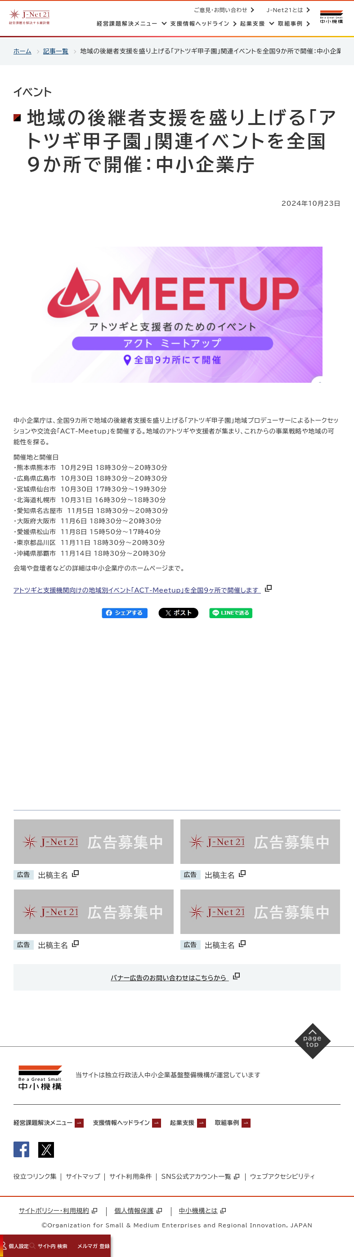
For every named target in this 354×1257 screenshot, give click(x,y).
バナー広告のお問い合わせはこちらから (176, 976)
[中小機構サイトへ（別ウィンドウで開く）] (330, 17)
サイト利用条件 (130, 1179)
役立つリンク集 (35, 1179)
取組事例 (267, 1122)
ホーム (22, 51)
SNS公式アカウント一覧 (200, 1179)
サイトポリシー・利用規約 (58, 1213)
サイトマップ (83, 1179)
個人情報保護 (137, 1213)
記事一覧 (57, 51)
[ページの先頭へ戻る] (309, 1045)
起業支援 (215, 1122)
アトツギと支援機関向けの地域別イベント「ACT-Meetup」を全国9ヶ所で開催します (143, 590)
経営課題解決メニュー (49, 1122)
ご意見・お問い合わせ (219, 10)
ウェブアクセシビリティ (282, 1179)
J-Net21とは (283, 10)
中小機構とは (202, 1213)
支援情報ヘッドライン (143, 1122)
